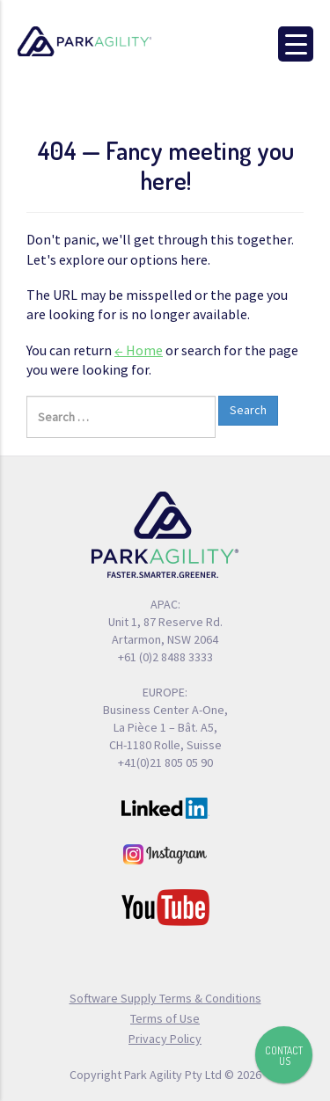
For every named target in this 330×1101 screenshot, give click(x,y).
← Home (138, 350)
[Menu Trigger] (295, 44)
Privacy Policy (165, 1038)
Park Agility (106, 41)
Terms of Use (165, 1018)
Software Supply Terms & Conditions (165, 998)
